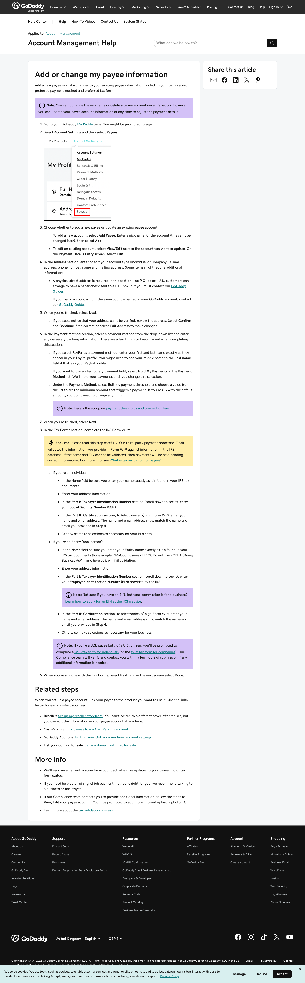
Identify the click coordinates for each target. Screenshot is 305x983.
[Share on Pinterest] (257, 80)
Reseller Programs (198, 854)
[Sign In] (276, 7)
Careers (16, 854)
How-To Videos (83, 21)
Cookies (288, 960)
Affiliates (192, 846)
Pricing (212, 7)
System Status (135, 21)
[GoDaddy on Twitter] (277, 939)
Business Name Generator (139, 910)
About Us (17, 846)
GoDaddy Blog (20, 870)
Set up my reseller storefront (80, 716)
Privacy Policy (268, 960)
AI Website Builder (282, 854)
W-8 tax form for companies (153, 652)
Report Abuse (60, 854)
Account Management (63, 33)
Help (62, 21)
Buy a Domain (279, 846)
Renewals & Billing (241, 854)
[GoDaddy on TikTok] (264, 939)
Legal (14, 886)
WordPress (277, 870)
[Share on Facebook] (224, 80)
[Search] (272, 43)
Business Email (279, 862)
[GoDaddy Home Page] (29, 938)
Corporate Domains (134, 886)
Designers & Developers (137, 878)
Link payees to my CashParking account (97, 729)
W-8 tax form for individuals (96, 652)
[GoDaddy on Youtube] (290, 939)
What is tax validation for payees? (136, 460)
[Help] (262, 7)
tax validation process (96, 810)
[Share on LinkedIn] (235, 80)
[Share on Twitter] (246, 80)
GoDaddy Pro (195, 862)
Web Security (278, 886)
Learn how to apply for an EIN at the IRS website (103, 601)
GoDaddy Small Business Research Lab (146, 870)
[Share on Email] (213, 80)
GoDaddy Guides (72, 304)
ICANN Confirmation (135, 862)
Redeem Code (131, 894)
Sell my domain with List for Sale (110, 745)
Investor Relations (22, 878)
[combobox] (210, 43)
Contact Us (109, 21)
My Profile (85, 124)
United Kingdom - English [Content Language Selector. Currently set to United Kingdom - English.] (78, 938)
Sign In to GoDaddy (242, 846)
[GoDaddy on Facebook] (238, 939)
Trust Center (19, 902)
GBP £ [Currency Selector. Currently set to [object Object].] (116, 938)
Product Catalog (132, 902)
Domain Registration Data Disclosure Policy (79, 870)
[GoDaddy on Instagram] (251, 939)
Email (100, 7)
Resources (58, 862)
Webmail (128, 846)
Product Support (62, 846)
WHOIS (127, 854)
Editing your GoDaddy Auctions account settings (113, 737)
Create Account (240, 862)
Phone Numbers (280, 902)
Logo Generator (280, 894)
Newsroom (18, 894)
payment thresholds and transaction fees (137, 408)
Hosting (275, 878)
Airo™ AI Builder (189, 7)
